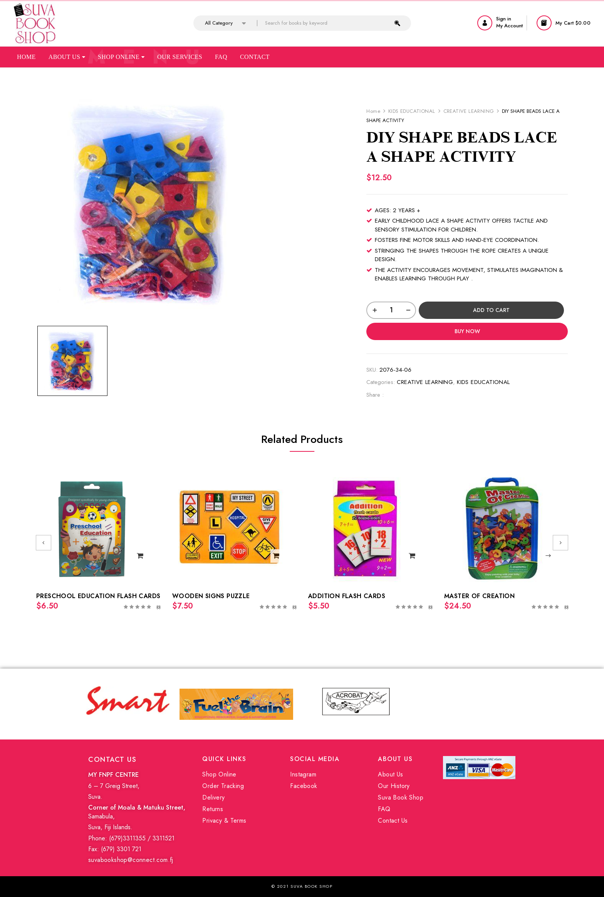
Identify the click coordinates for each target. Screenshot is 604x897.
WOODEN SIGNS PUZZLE (211, 596)
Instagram (303, 774)
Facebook (303, 785)
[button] (564, 22)
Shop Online (121, 57)
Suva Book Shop (400, 797)
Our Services (179, 57)
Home (26, 57)
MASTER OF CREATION (479, 596)
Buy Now (467, 331)
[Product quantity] (391, 310)
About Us (67, 57)
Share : (375, 395)
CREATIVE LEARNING (468, 111)
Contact (255, 57)
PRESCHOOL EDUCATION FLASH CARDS (98, 596)
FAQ (384, 809)
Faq (221, 57)
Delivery (213, 797)
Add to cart (491, 310)
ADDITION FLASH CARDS (346, 596)
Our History (393, 785)
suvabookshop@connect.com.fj (130, 859)
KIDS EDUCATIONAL (411, 111)
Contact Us (393, 820)
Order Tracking (223, 785)
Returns (212, 809)
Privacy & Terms (224, 820)
